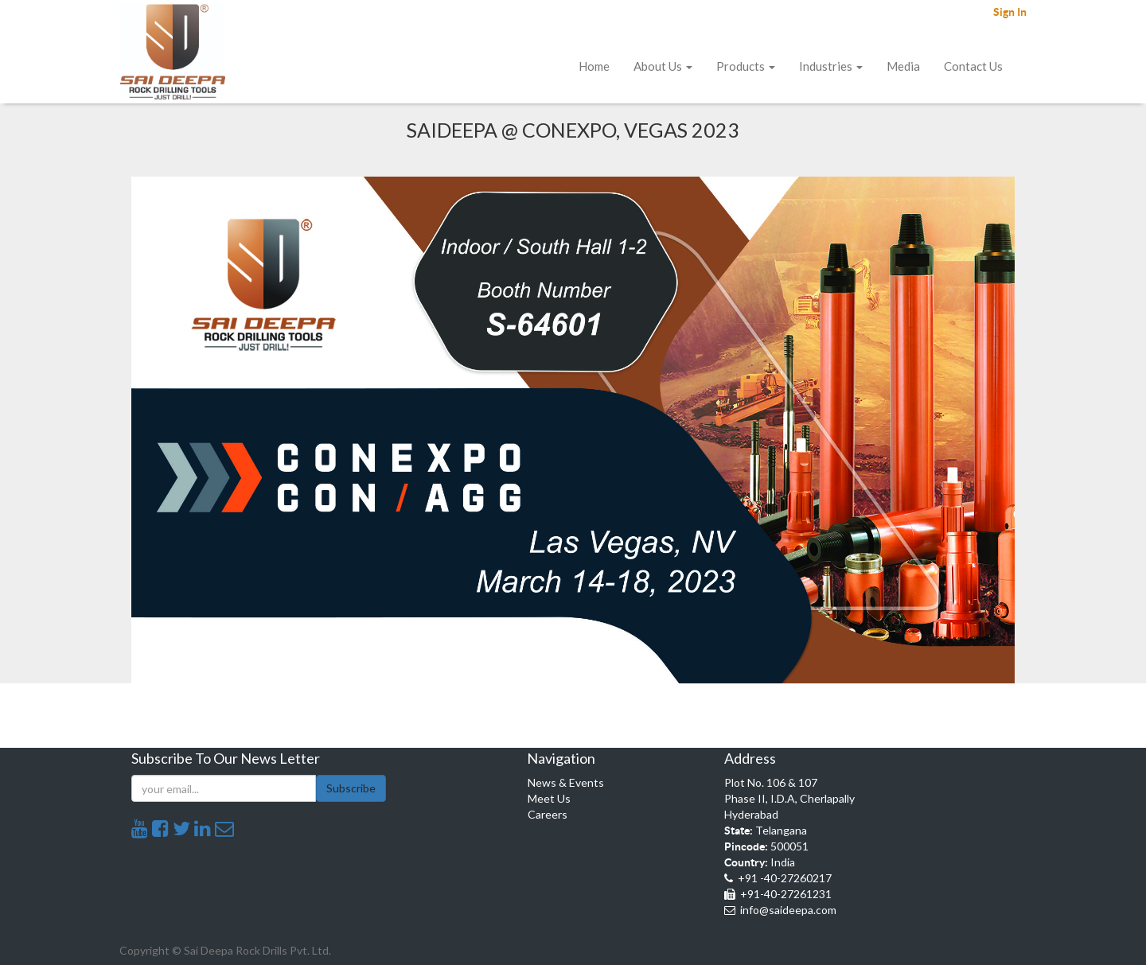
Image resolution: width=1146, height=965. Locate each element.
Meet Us (549, 798)
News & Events (566, 782)
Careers (547, 814)
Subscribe (351, 788)
